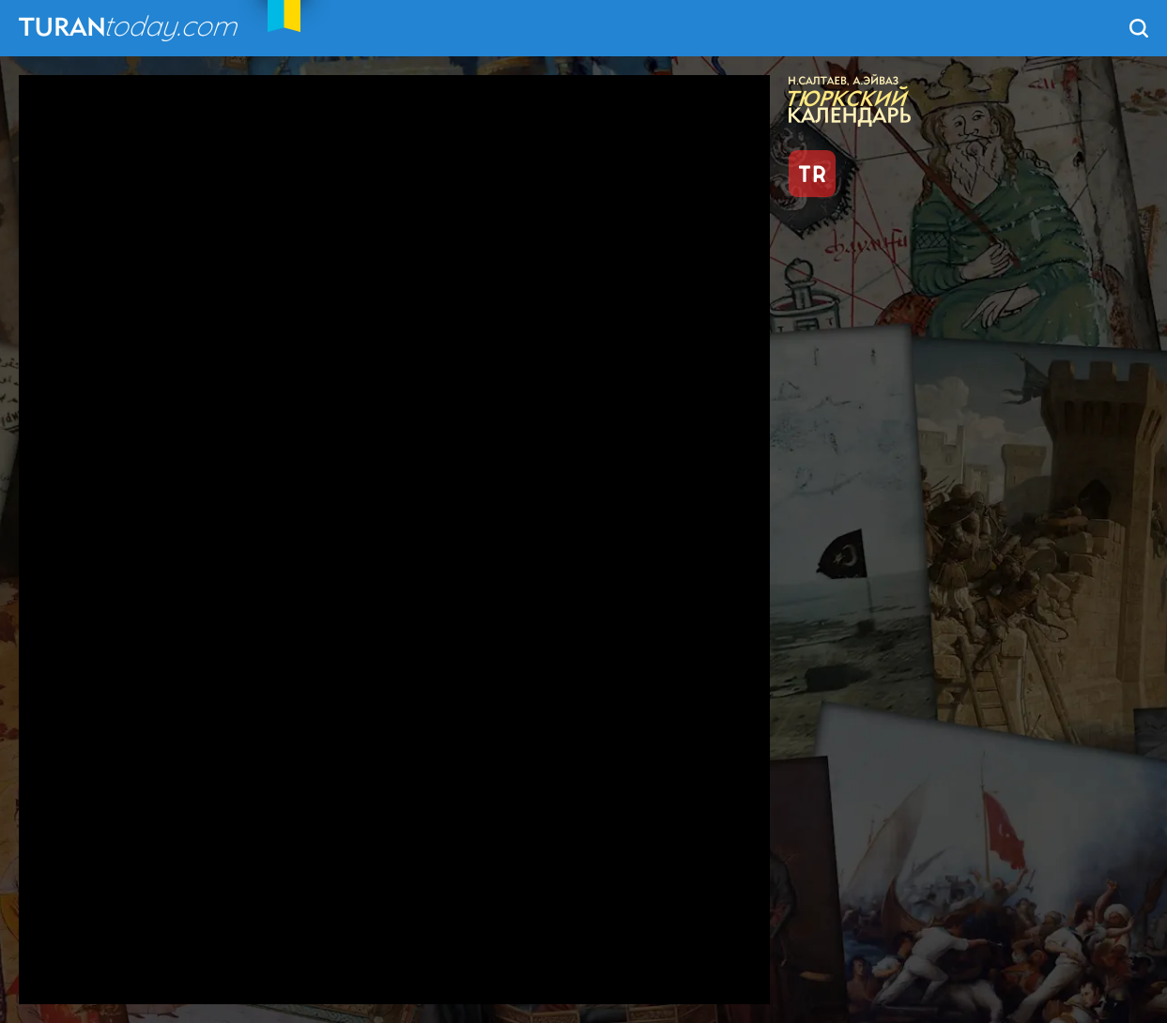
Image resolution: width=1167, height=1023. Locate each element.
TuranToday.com (130, 28)
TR (812, 173)
